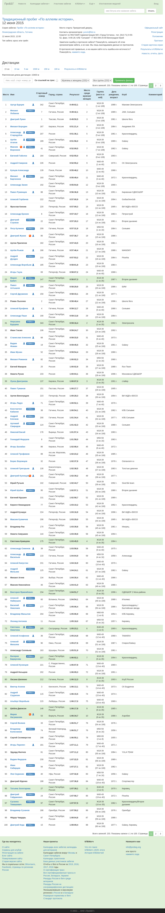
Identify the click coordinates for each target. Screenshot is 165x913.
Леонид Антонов (18, 621)
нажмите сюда (78, 52)
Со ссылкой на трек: (45, 80)
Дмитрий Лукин (18, 119)
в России (56, 893)
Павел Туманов (17, 388)
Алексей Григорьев (19, 468)
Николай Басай (17, 432)
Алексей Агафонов (19, 636)
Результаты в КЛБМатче (152, 49)
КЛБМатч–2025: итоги (95, 850)
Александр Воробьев (20, 265)
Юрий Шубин (16, 490)
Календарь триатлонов (54, 858)
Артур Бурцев (17, 105)
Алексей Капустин (19, 563)
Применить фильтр (124, 80)
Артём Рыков (17, 250)
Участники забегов (62, 4)
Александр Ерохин (19, 214)
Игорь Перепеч (17, 745)
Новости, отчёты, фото (152, 53)
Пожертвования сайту (12, 858)
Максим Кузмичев (19, 519)
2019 (71, 864)
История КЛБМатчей (94, 853)
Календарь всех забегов (54, 847)
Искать (151, 11)
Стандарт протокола (52, 898)
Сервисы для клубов (11, 850)
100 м (56, 69)
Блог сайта (7, 856)
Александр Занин (19, 185)
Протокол (158, 41)
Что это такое (91, 847)
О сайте (5, 847)
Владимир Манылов (20, 614)
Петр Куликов (17, 228)
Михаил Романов (18, 359)
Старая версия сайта (12, 861)
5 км (26, 69)
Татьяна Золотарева (20, 788)
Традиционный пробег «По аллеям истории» (37, 19)
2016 (51, 867)
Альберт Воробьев (19, 701)
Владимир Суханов (19, 810)
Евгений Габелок (18, 156)
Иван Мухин (16, 352)
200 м (46, 69)
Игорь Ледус (16, 403)
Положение (157, 36)
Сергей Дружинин (19, 294)
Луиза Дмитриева (19, 381)
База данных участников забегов (58, 861)
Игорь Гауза (16, 272)
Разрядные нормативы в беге (57, 895)
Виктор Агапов (17, 687)
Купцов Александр (19, 170)
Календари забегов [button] (39, 4)
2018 (76, 864)
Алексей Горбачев (19, 199)
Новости (22, 4)
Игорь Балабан (17, 447)
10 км (16, 69)
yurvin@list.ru (89, 32)
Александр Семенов (20, 548)
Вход (156, 4)
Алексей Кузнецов (19, 665)
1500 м (36, 69)
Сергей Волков (17, 723)
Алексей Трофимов (19, 454)
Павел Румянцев (18, 192)
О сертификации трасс (54, 870)
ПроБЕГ (9, 3)
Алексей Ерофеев (19, 308)
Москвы (71, 853)
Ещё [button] (92, 4)
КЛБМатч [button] (80, 4)
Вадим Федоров (18, 759)
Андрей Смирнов (18, 163)
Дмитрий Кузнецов (19, 476)
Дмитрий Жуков (18, 236)
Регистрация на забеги (12, 853)
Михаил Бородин (18, 126)
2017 (45, 867)
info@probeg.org (133, 847)
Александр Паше (18, 316)
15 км (6, 69)
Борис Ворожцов (18, 461)
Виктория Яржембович (21, 592)
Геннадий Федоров (19, 439)
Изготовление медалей (110, 4)
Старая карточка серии (152, 45)
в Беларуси (68, 893)
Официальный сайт (154, 28)
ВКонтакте (30, 864)
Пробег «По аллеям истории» (30, 28)
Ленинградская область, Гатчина (17, 32)
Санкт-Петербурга (51, 856)
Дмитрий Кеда (17, 825)
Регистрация (157, 32)
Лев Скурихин (17, 774)
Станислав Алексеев (20, 337)
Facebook (6, 867)
